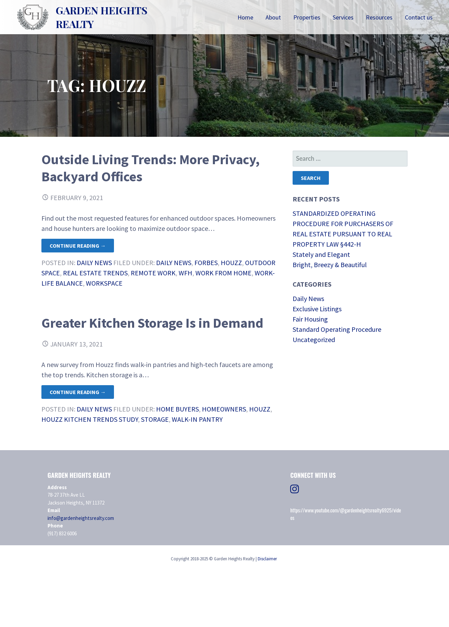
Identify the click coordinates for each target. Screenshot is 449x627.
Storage (155, 419)
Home (245, 17)
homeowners (224, 409)
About (273, 17)
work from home (223, 273)
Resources (379, 17)
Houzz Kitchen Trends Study (89, 419)
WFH (185, 273)
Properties (306, 17)
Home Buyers (177, 409)
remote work (153, 273)
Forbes (206, 262)
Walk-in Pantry (197, 419)
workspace (104, 283)
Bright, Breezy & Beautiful (330, 264)
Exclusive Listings (317, 308)
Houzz (231, 262)
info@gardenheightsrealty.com (81, 518)
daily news (173, 262)
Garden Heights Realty (101, 17)
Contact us (419, 17)
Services (343, 17)
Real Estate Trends (95, 273)
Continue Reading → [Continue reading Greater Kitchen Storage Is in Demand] (78, 392)
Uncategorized (314, 339)
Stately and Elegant (321, 254)
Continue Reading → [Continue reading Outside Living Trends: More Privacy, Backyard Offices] (78, 245)
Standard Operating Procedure (337, 329)
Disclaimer (267, 559)
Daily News (94, 262)
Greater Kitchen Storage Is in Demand (152, 322)
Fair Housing (310, 319)
